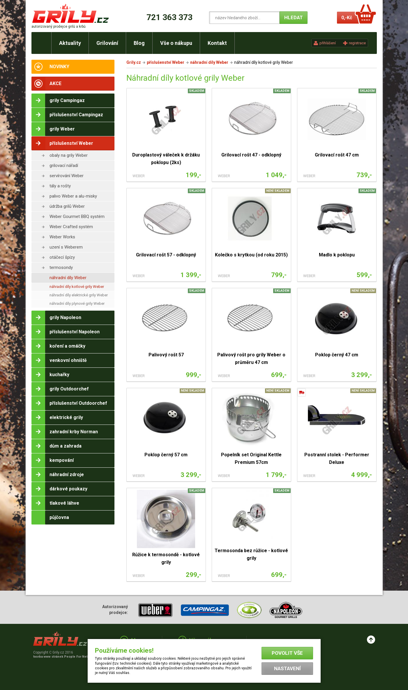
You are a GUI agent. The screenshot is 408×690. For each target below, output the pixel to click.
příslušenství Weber (165, 62)
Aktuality (70, 43)
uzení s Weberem (66, 247)
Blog (139, 43)
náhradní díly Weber (68, 277)
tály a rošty (60, 186)
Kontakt (217, 43)
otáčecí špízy (62, 257)
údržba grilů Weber (67, 206)
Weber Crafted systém (71, 226)
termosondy (61, 267)
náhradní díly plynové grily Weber (77, 303)
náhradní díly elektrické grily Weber (79, 295)
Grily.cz (133, 62)
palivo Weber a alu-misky (73, 196)
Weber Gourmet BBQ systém (77, 216)
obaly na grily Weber (69, 155)
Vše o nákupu (176, 43)
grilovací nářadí (64, 165)
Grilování (107, 43)
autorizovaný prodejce (58, 26)
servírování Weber (67, 175)
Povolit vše (287, 653)
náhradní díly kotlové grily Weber (77, 286)
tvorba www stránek (63, 657)
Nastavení (287, 668)
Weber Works (62, 237)
